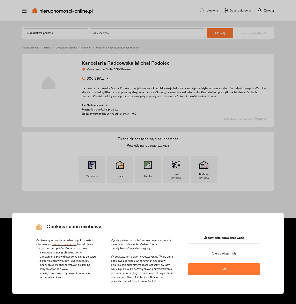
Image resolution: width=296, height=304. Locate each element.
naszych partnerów (64, 244)
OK (224, 269)
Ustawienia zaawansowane (224, 238)
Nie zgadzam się (224, 253)
